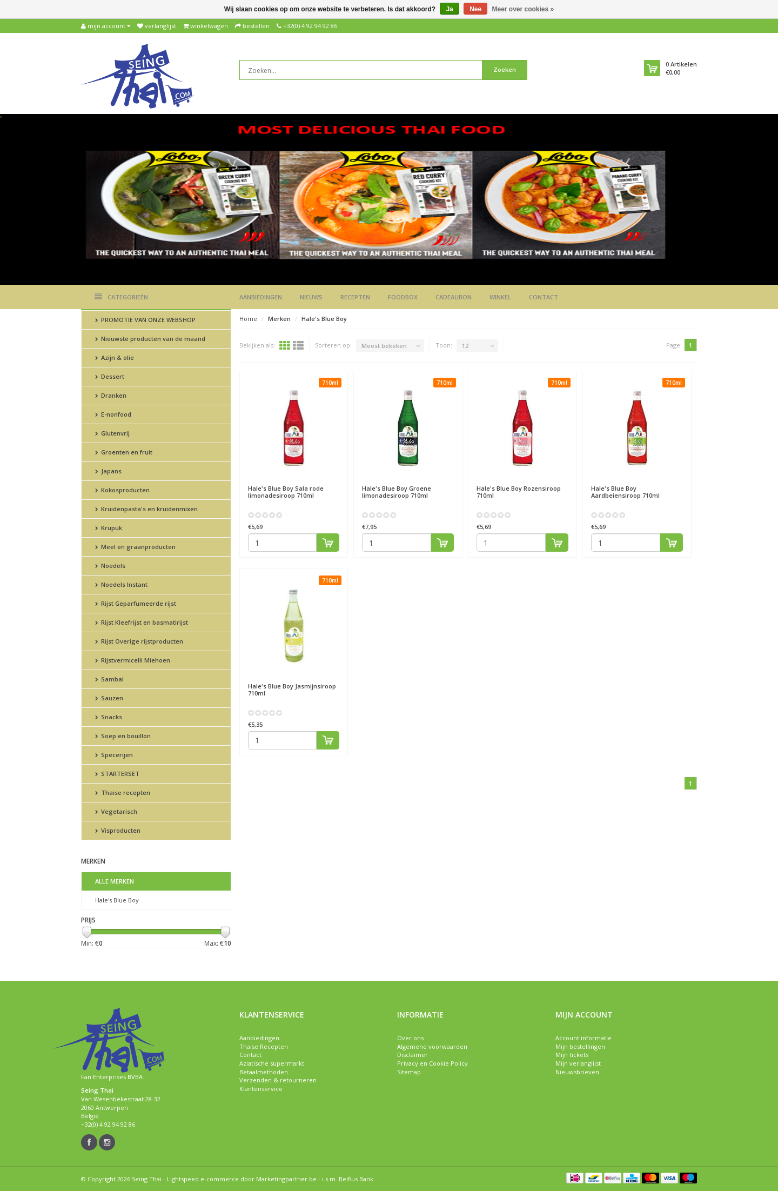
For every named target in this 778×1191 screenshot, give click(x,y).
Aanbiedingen (260, 297)
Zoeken (504, 69)
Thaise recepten (122, 792)
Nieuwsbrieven (577, 1072)
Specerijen (114, 755)
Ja (449, 9)
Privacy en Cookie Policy (432, 1063)
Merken (279, 319)
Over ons (410, 1038)
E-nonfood (113, 414)
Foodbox (403, 297)
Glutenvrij (112, 433)
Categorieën (121, 297)
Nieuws (311, 297)
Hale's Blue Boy (117, 900)
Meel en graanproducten (135, 547)
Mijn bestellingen (580, 1046)
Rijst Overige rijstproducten (139, 641)
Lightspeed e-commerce (203, 1179)
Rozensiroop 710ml (519, 491)
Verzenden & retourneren (278, 1080)
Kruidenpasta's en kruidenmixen (146, 509)
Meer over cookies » (523, 9)
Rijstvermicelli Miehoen (132, 660)
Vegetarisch (116, 811)
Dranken (110, 395)
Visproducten (117, 830)
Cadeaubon (453, 297)
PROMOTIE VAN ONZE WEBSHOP (145, 320)
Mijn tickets (571, 1055)
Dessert (109, 376)
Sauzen (109, 698)
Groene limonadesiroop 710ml (396, 491)
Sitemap (409, 1072)
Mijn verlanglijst (578, 1063)
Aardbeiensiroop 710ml (625, 491)
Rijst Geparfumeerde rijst (135, 603)
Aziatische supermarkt (271, 1063)
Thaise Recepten (263, 1046)
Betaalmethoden (263, 1072)
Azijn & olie (114, 357)
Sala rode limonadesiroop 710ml (286, 491)
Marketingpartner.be (286, 1179)
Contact (543, 297)
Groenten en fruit (123, 452)
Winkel (500, 297)
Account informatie (583, 1038)
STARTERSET (117, 774)
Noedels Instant (121, 584)
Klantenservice (261, 1089)
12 (465, 346)
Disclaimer (412, 1055)
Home (248, 319)
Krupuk (108, 528)
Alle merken (114, 881)
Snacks (108, 717)
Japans (108, 471)
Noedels (110, 565)
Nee (475, 9)
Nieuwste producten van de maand (150, 338)
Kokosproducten (122, 490)
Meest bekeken (384, 346)
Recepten (355, 297)
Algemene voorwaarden (432, 1046)
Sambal (109, 679)
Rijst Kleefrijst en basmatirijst (141, 622)
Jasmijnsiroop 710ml (292, 689)
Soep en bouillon (123, 736)
